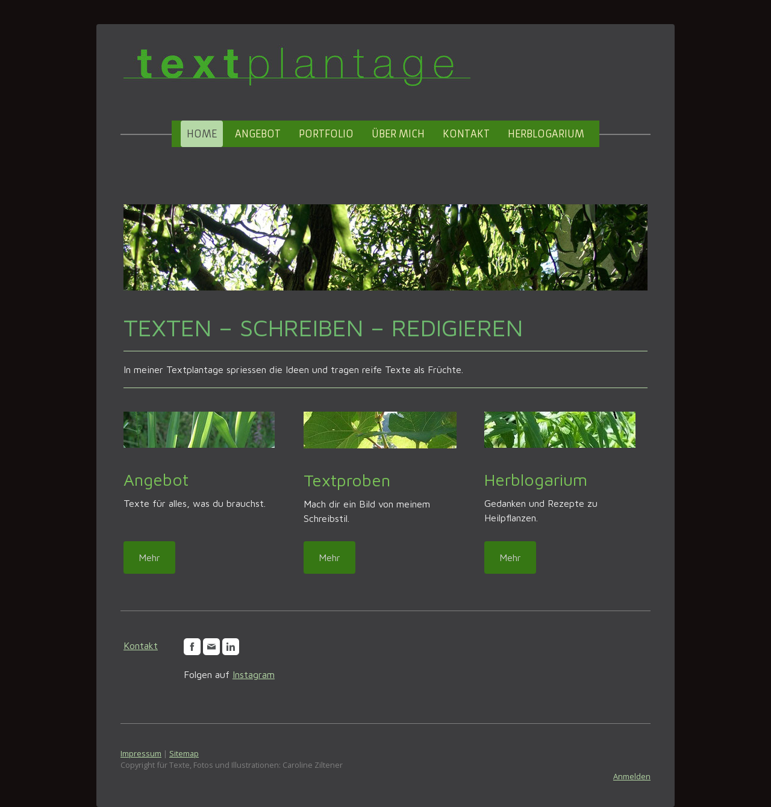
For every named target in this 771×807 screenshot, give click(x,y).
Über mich (398, 134)
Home (202, 134)
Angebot (258, 134)
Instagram (254, 674)
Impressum (140, 753)
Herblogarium (546, 134)
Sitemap (184, 753)
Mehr (149, 557)
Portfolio (326, 134)
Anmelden (632, 776)
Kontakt (466, 134)
